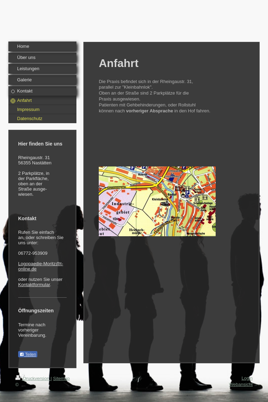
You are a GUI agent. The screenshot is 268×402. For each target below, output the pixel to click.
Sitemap (61, 378)
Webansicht (241, 384)
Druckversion (33, 378)
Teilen (28, 354)
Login (247, 378)
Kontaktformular (34, 284)
